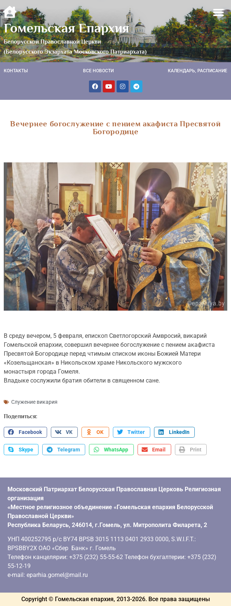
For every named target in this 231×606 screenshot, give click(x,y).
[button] (219, 12)
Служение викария (34, 402)
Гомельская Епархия (66, 27)
